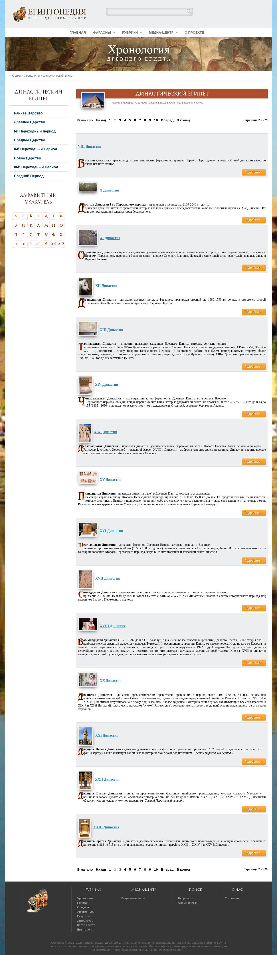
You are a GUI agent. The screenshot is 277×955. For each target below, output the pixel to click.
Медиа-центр (161, 32)
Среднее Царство (29, 140)
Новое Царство (27, 158)
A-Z (61, 244)
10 (156, 120)
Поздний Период (29, 176)
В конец (183, 120)
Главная (78, 32)
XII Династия (106, 285)
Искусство (84, 916)
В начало (85, 120)
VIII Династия (89, 146)
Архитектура (85, 911)
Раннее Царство (28, 113)
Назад (101, 120)
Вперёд (167, 120)
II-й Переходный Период (35, 149)
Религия (82, 902)
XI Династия (110, 238)
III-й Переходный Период (36, 167)
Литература (85, 920)
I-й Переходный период (35, 131)
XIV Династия (106, 384)
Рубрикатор (186, 898)
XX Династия (110, 680)
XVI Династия (111, 531)
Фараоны (102, 32)
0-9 (53, 244)
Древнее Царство (29, 122)
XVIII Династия (113, 626)
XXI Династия (107, 735)
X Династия (109, 190)
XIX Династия (105, 432)
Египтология (85, 929)
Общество (84, 907)
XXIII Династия (106, 827)
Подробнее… (254, 172)
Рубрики (130, 32)
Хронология (32, 75)
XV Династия (110, 479)
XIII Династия (111, 330)
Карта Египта (86, 925)
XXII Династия (107, 779)
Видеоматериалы (133, 898)
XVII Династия (107, 578)
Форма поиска (188, 902)
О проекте (194, 32)
